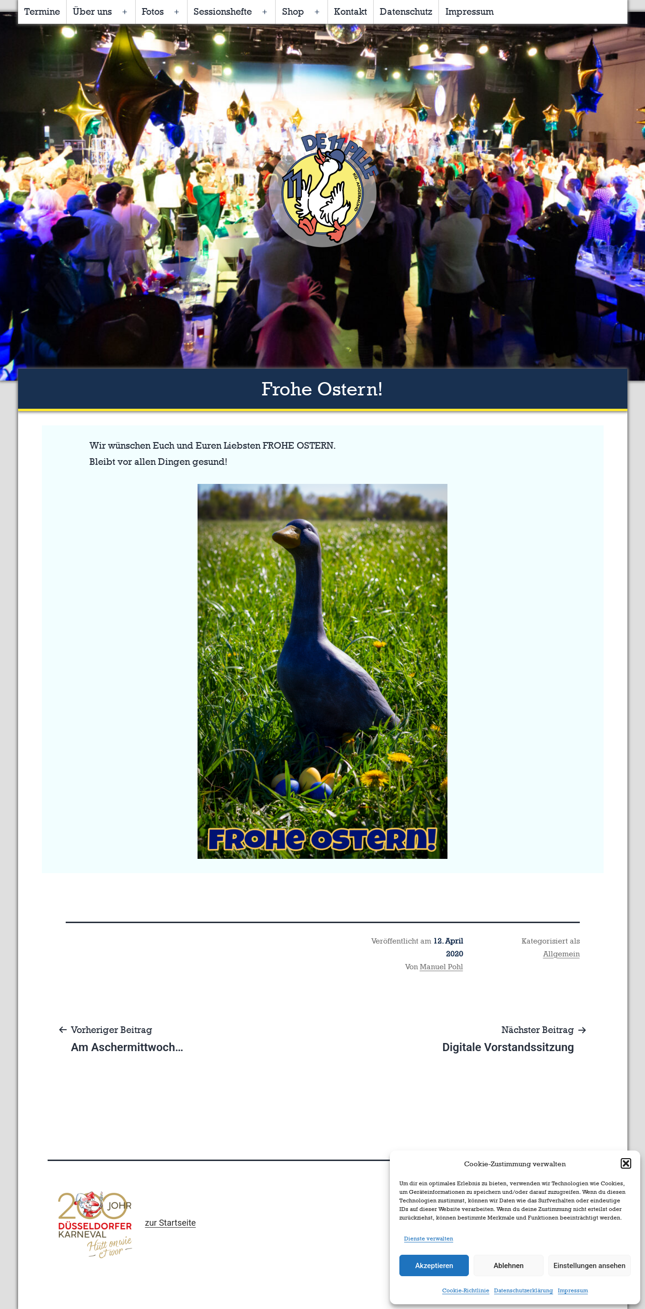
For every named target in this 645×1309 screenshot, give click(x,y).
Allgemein (561, 953)
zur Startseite (170, 1223)
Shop (293, 11)
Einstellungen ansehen (589, 1265)
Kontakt (350, 11)
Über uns (92, 11)
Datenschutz (406, 11)
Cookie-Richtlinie (465, 1290)
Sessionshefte (223, 11)
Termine (42, 11)
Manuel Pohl (441, 966)
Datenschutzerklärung (523, 1290)
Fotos (153, 11)
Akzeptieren (434, 1265)
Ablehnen (509, 1265)
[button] (626, 1163)
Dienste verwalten (428, 1238)
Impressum (573, 1290)
